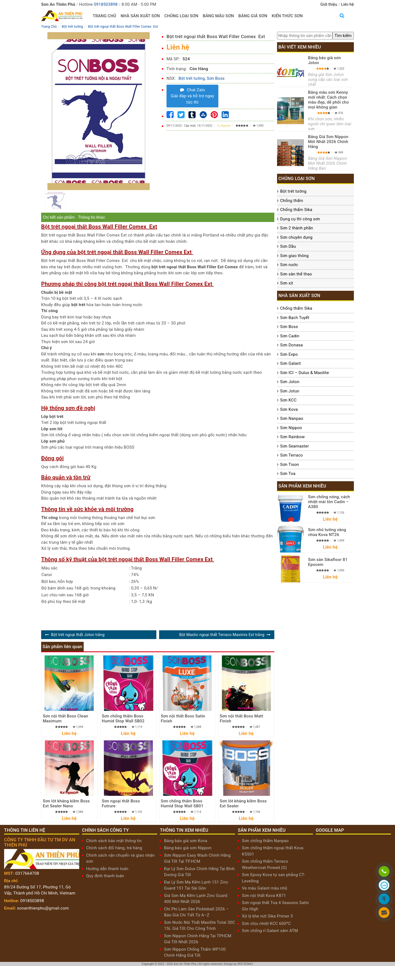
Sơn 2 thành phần (296, 228)
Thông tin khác (91, 217)
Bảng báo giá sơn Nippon (187, 847)
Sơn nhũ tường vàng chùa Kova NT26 (327, 532)
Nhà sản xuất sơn (140, 15)
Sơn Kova (289, 409)
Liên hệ (347, 4)
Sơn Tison (289, 464)
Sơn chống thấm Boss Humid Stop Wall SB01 (182, 803)
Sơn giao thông (294, 255)
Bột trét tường (192, 78)
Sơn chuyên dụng (296, 237)
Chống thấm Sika (296, 209)
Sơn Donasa (291, 345)
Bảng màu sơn (218, 15)
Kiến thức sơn (287, 15)
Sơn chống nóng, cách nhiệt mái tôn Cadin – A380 (329, 501)
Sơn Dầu (288, 246)
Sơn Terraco (291, 455)
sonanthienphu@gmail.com (43, 908)
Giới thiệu (328, 4)
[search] (343, 36)
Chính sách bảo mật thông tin (114, 840)
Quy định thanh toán (105, 875)
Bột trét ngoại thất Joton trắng (78, 634)
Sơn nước (289, 264)
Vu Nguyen (224, 125)
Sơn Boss (216, 78)
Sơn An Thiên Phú (185, 963)
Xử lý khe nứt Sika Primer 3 (267, 916)
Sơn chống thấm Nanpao (265, 840)
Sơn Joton (289, 381)
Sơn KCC (288, 400)
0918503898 (106, 4)
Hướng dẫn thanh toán (107, 868)
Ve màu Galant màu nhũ (264, 888)
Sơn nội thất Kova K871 (264, 895)
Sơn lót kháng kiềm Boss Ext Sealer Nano (66, 803)
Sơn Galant (290, 363)
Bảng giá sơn (252, 15)
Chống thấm (291, 200)
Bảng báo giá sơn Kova (185, 840)
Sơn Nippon (291, 427)
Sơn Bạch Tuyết (294, 317)
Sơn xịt (286, 283)
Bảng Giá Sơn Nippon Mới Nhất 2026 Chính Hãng (328, 141)
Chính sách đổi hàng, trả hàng (114, 847)
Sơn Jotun (289, 391)
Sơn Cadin (289, 336)
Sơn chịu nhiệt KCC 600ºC (266, 923)
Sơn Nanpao (291, 418)
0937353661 (245, 963)
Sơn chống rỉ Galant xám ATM (270, 930)
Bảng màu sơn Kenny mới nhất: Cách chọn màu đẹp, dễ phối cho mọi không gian (328, 100)
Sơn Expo (289, 354)
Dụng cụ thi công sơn (300, 218)
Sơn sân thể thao (296, 274)
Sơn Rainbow (292, 436)
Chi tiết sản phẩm (59, 217)
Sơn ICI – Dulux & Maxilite (304, 372)
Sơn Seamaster (294, 446)
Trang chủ (104, 15)
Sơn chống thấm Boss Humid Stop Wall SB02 (123, 718)
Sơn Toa (287, 473)
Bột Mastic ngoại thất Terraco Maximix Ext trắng (221, 634)
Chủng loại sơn (181, 15)
